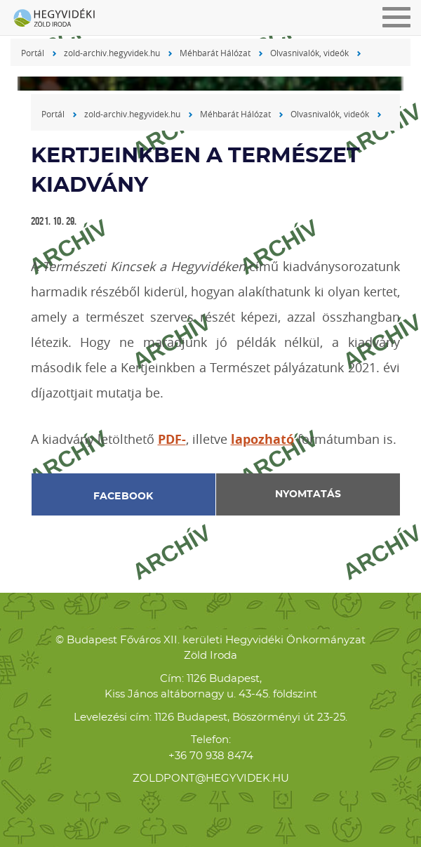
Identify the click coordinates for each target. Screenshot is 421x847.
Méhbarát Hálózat (215, 52)
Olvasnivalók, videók (309, 52)
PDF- (172, 439)
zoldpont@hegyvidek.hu (211, 778)
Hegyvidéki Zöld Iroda (60, 19)
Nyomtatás (308, 494)
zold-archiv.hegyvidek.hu (112, 52)
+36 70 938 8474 (210, 756)
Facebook (123, 496)
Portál (32, 52)
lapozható (262, 439)
